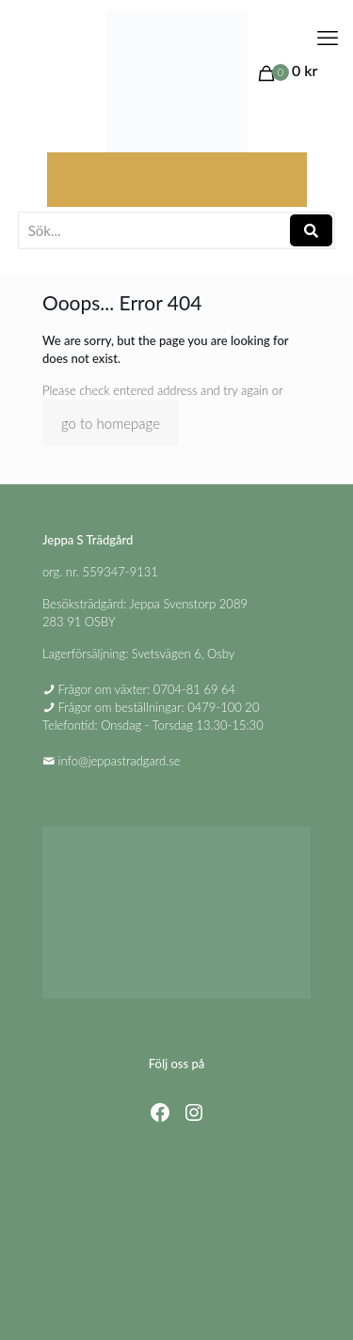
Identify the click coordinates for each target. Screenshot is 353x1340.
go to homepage (110, 423)
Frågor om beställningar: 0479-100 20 (159, 707)
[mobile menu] (328, 38)
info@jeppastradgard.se (119, 760)
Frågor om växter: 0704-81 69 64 (147, 689)
